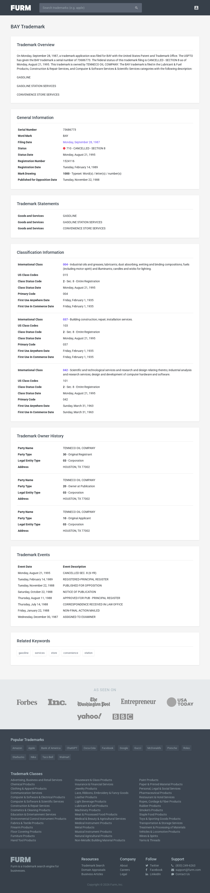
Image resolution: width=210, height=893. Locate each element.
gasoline (24, 652)
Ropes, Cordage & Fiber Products (160, 801)
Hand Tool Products (23, 840)
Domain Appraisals (93, 869)
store (54, 652)
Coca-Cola (90, 748)
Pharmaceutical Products (155, 793)
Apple (31, 748)
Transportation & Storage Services (161, 823)
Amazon (17, 748)
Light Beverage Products (90, 801)
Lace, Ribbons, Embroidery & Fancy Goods (101, 793)
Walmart (64, 757)
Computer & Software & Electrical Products (38, 797)
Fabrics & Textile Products (27, 823)
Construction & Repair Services (30, 805)
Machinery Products (87, 810)
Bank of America (50, 748)
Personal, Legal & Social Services (159, 788)
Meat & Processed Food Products (96, 814)
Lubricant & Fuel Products (91, 805)
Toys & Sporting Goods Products (159, 818)
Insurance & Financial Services (94, 784)
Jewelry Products (86, 788)
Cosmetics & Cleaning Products (30, 810)
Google (124, 748)
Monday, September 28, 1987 (81, 142)
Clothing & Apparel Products (29, 788)
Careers (125, 869)
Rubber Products (150, 805)
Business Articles (92, 874)
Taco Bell (47, 757)
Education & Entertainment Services (33, 814)
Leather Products (86, 797)
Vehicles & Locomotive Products (159, 831)
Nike (33, 757)
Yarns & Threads (149, 840)
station (88, 652)
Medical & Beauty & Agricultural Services (100, 818)
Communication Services (26, 793)
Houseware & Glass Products (93, 780)
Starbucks (18, 757)
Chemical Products (23, 784)
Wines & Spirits (148, 836)
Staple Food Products (153, 814)
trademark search (34, 866)
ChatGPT (72, 748)
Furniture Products (23, 836)
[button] (196, 7)
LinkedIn (153, 874)
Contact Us (180, 874)
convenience (70, 652)
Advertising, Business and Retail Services (36, 780)
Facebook (107, 748)
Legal (123, 874)
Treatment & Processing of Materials (162, 827)
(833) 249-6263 (183, 865)
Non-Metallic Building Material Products (100, 840)
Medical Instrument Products (93, 823)
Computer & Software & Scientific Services (37, 801)
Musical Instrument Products (93, 831)
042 (65, 370)
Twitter (152, 865)
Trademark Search (93, 865)
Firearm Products (22, 827)
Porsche (172, 748)
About (124, 865)
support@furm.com (186, 869)
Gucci (137, 748)
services (40, 652)
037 (65, 319)
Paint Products (148, 780)
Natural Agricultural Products (93, 836)
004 (65, 264)
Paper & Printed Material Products (161, 784)
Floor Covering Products (26, 831)
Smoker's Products (151, 810)
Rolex (186, 748)
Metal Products (84, 827)
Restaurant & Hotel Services (157, 797)
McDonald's (154, 748)
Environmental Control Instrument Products (38, 818)
